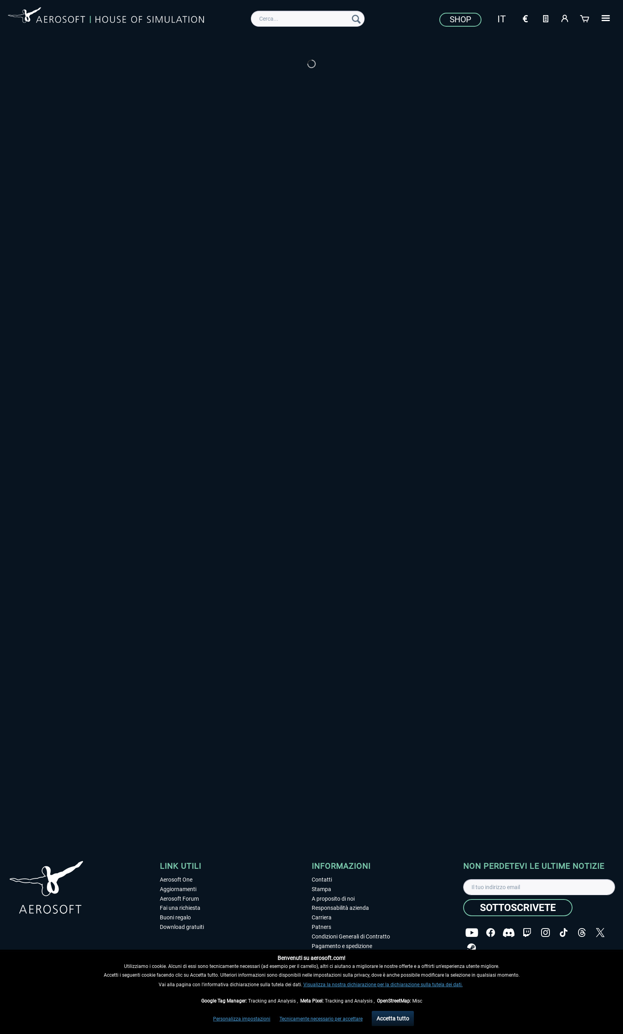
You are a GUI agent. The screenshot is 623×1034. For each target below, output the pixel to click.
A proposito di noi (333, 898)
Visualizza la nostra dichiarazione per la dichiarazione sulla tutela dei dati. (383, 984)
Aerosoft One (176, 879)
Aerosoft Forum (179, 898)
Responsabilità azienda (340, 908)
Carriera (322, 917)
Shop (460, 19)
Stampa (321, 889)
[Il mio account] (565, 18)
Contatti (322, 879)
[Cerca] (356, 19)
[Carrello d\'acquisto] (585, 18)
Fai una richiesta (180, 908)
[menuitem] (308, 19)
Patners (321, 927)
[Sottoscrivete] (518, 907)
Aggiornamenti (178, 889)
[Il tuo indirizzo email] (539, 887)
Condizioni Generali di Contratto (351, 936)
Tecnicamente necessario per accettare (321, 1019)
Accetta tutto (393, 1018)
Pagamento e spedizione (342, 946)
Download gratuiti (182, 927)
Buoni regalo (175, 917)
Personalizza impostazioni (241, 1019)
